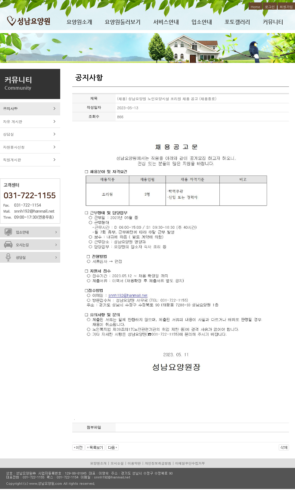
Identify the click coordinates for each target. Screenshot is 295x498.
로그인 (270, 7)
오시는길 (117, 463)
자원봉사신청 (14, 147)
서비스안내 (166, 22)
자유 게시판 (12, 121)
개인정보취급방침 (158, 463)
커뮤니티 (273, 22)
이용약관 (134, 463)
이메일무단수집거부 (190, 463)
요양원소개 (79, 22)
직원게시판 (12, 159)
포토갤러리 (237, 22)
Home (255, 7)
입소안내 (201, 22)
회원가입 (286, 7)
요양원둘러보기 (123, 22)
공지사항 (10, 108)
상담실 (8, 134)
